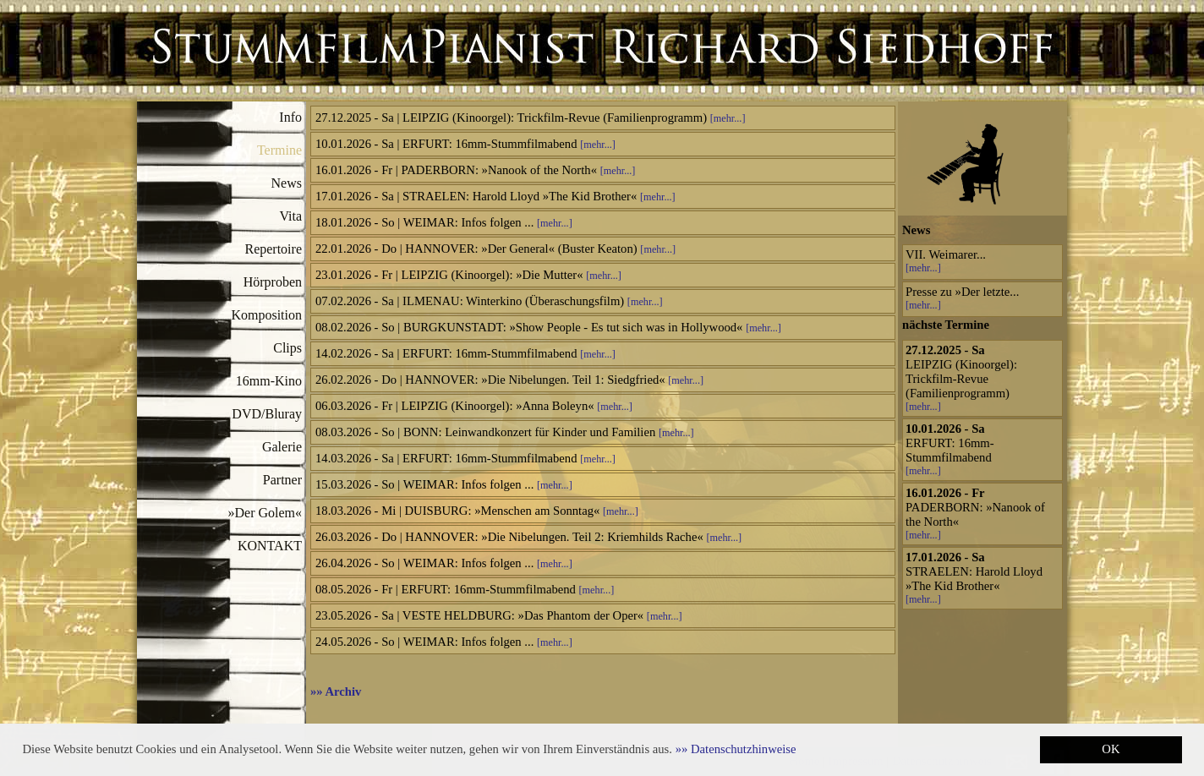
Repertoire (273, 249)
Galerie (282, 447)
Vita (290, 216)
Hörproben (273, 282)
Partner (282, 480)
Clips (287, 348)
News (286, 183)
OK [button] (1110, 749)
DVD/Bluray (267, 414)
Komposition (266, 315)
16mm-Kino (269, 381)
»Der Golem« (264, 512)
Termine (279, 150)
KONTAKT (270, 545)
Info (290, 117)
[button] (736, 749)
